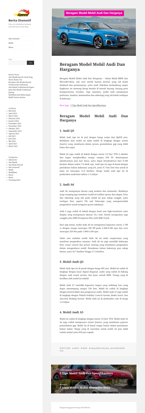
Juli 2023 (12, 136)
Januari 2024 (14, 121)
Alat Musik (13, 162)
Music (11, 177)
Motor (11, 47)
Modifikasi (13, 172)
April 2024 (13, 113)
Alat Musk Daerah (16, 165)
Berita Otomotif (20, 20)
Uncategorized (14, 180)
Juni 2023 (12, 138)
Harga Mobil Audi (98, 348)
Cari (10, 59)
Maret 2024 (13, 116)
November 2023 (15, 126)
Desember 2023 (15, 123)
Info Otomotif (14, 39)
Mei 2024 (12, 111)
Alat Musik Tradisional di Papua (21, 87)
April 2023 (13, 144)
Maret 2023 (13, 146)
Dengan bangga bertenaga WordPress (75, 407)
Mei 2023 (12, 141)
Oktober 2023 (14, 128)
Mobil (11, 43)
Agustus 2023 (14, 133)
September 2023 (15, 131)
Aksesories (13, 160)
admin (76, 348)
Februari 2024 (14, 118)
